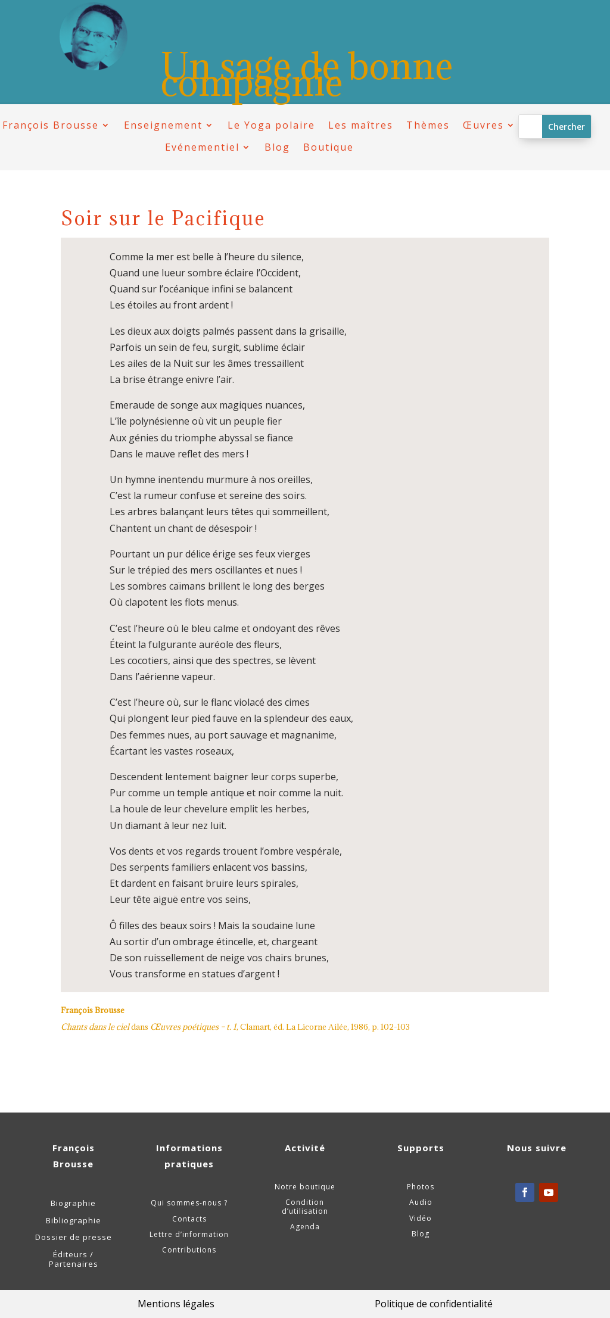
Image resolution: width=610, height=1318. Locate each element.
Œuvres (483, 125)
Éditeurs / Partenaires (73, 1259)
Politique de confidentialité (434, 1303)
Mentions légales (176, 1303)
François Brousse (50, 125)
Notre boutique (305, 1187)
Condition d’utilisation (305, 1206)
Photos (420, 1187)
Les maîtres (360, 125)
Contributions (189, 1250)
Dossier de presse (73, 1237)
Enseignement (163, 125)
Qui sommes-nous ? (189, 1203)
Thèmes (428, 125)
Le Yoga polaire (271, 125)
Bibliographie (73, 1220)
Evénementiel (202, 147)
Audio (420, 1202)
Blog (277, 147)
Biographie (73, 1203)
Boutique (328, 147)
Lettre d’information (189, 1234)
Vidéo (420, 1218)
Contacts (189, 1219)
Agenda (305, 1227)
